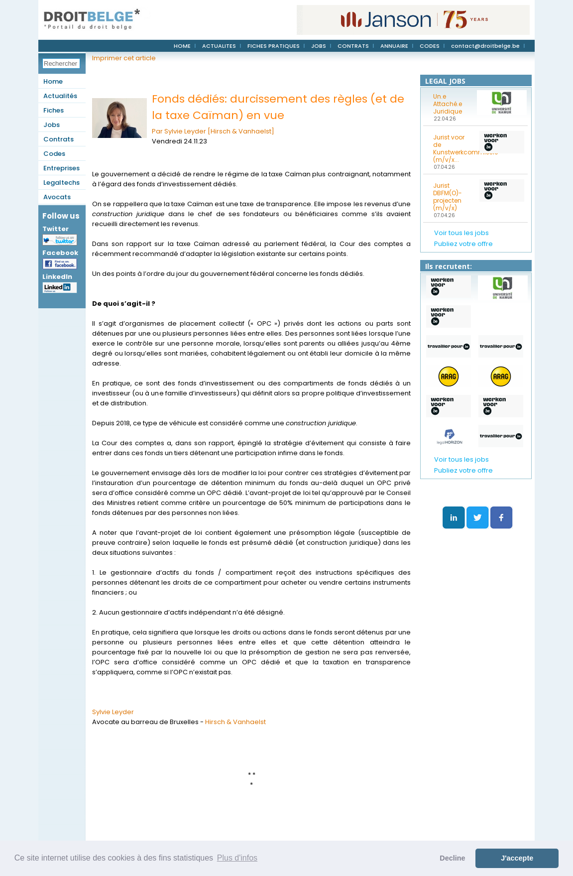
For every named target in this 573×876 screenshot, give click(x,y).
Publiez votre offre (463, 244)
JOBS (318, 46)
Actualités (60, 96)
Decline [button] (452, 858)
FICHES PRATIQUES (273, 46)
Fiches (53, 110)
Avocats (57, 197)
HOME (182, 46)
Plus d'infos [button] (237, 858)
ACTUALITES (219, 46)
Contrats (58, 139)
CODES (430, 46)
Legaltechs (61, 182)
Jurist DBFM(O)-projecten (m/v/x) (447, 197)
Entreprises (61, 168)
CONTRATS (353, 46)
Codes (54, 153)
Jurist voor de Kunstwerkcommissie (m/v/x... (453, 148)
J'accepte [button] (517, 858)
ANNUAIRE (394, 46)
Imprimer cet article (124, 58)
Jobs (51, 124)
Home (53, 81)
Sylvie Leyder (113, 712)
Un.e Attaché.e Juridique (447, 104)
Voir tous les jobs (461, 233)
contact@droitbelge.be (485, 46)
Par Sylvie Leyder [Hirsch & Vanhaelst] (213, 131)
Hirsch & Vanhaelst (235, 722)
